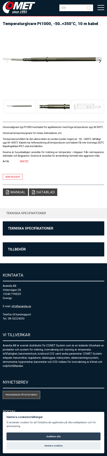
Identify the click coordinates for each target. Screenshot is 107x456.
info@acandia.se (21, 306)
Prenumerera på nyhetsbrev (21, 394)
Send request (12, 177)
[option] (53, 61)
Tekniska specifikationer (26, 213)
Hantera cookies (53, 445)
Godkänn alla (53, 436)
